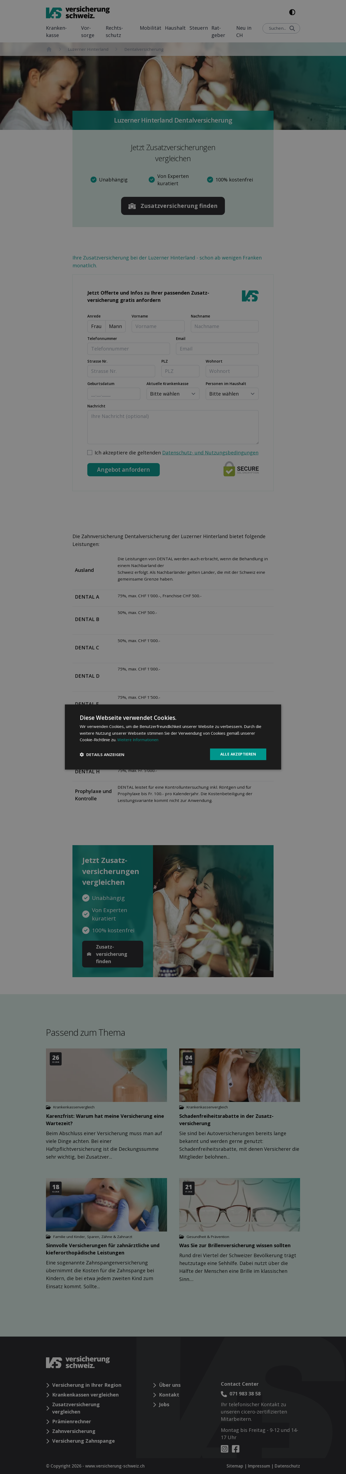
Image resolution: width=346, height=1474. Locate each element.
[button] (102, 754)
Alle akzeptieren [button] (237, 754)
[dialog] (173, 737)
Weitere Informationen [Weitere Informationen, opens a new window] (138, 739)
